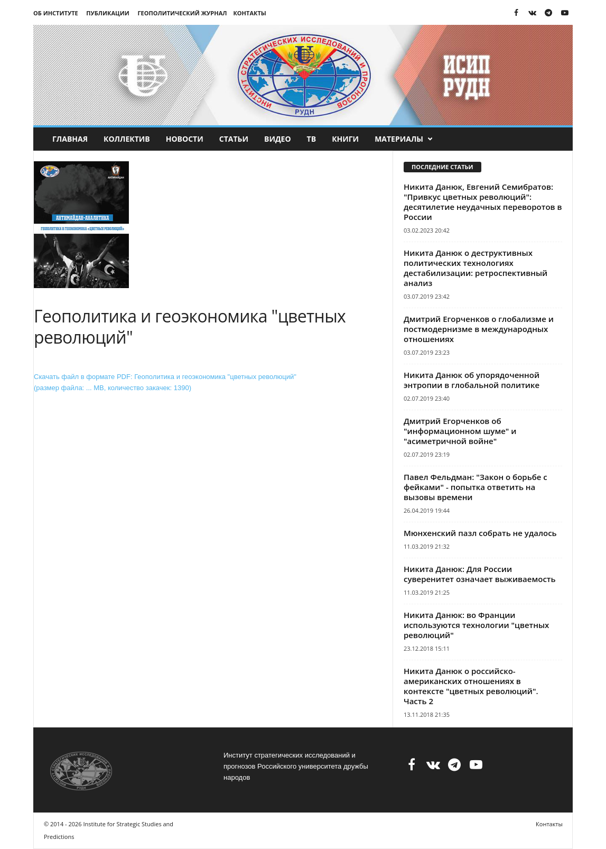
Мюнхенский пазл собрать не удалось (480, 533)
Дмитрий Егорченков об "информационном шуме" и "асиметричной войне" (460, 431)
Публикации (107, 13)
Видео (277, 139)
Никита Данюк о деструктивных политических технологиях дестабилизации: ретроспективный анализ (475, 267)
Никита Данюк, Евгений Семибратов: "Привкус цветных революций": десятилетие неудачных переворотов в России (483, 201)
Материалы (404, 139)
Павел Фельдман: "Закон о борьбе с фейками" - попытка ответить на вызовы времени (475, 487)
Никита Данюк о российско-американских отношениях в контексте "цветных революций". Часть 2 (471, 686)
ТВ (311, 139)
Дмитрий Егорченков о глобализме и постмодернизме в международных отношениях (479, 328)
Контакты (249, 13)
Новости (184, 139)
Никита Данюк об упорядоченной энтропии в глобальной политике (471, 380)
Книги (345, 139)
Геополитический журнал (182, 13)
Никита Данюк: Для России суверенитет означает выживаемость (480, 574)
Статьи (233, 139)
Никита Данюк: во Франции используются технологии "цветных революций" (476, 625)
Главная (70, 139)
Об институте (55, 13)
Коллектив (127, 139)
